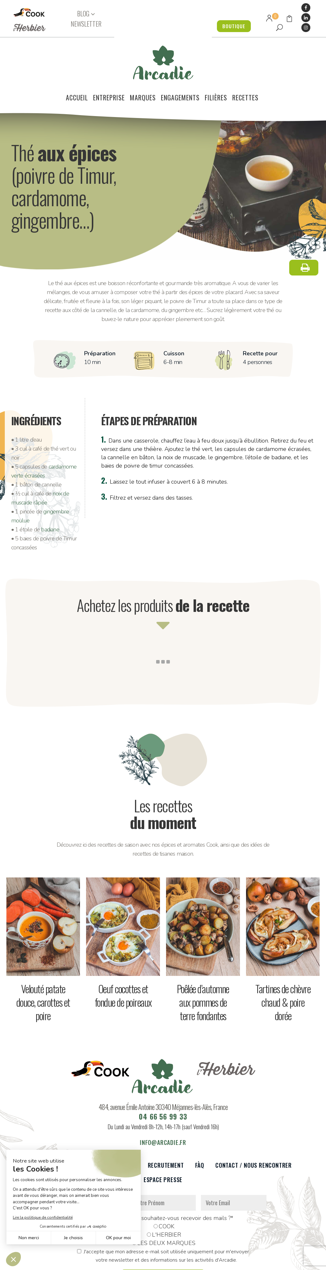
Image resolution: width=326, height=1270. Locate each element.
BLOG (83, 13)
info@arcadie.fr (163, 1106)
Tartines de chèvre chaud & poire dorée (282, 966)
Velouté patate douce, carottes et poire (43, 966)
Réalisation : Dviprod (183, 1261)
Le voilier (47, 1129)
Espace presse (163, 1144)
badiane (50, 493)
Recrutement (166, 1129)
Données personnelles (88, 1261)
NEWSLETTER (86, 23)
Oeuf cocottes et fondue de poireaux (123, 959)
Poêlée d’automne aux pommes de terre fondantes (203, 966)
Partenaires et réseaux (104, 1129)
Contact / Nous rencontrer (253, 1129)
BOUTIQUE (231, 26)
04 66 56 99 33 (163, 1080)
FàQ (199, 1129)
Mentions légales (136, 1261)
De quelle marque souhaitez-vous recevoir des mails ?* (163, 1182)
